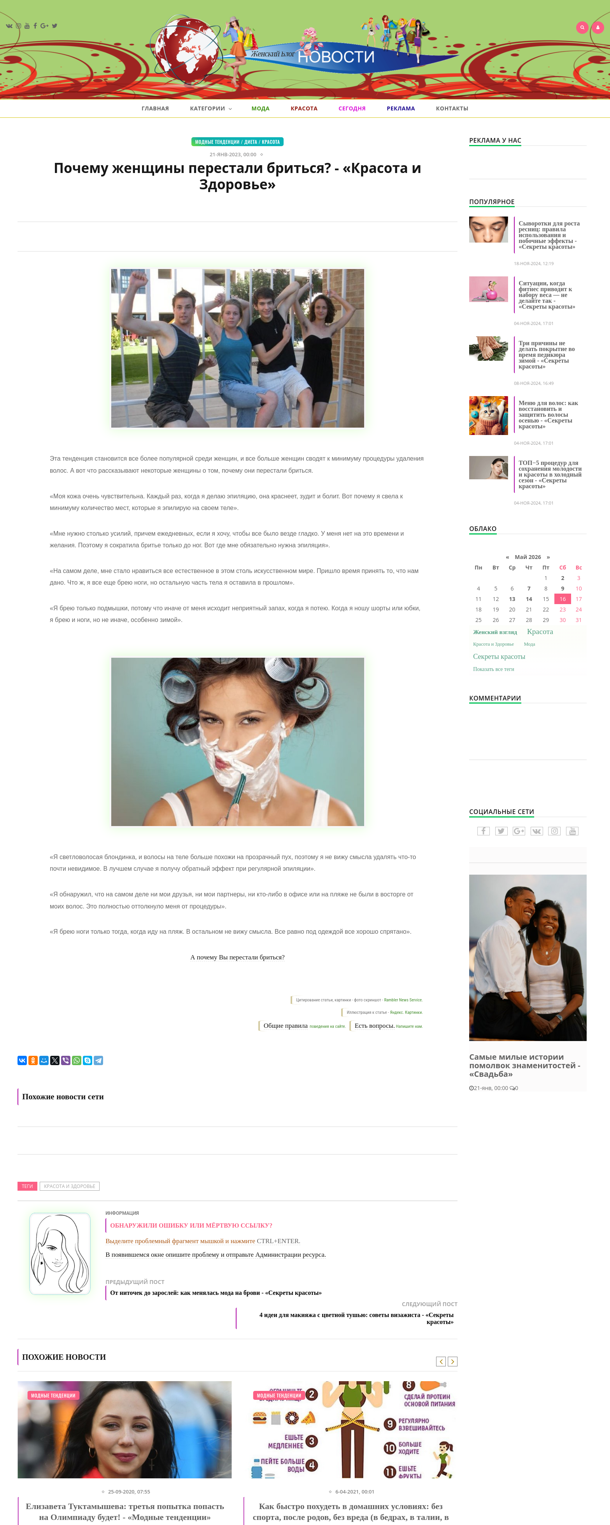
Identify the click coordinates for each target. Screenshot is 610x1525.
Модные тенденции (217, 141)
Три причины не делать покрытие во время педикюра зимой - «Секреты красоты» (547, 355)
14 (529, 599)
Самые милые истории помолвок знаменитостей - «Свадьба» (524, 1065)
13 (512, 599)
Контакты (452, 108)
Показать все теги (493, 669)
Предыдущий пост (215, 1292)
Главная (155, 108)
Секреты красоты (499, 656)
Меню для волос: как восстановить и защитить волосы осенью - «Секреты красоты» (548, 415)
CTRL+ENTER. (278, 1241)
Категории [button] (211, 108)
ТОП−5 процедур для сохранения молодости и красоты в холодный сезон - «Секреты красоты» (550, 474)
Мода (260, 108)
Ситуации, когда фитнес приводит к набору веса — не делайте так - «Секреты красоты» (547, 295)
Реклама (401, 108)
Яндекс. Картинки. (406, 1012)
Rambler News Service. (403, 1000)
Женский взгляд (495, 632)
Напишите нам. (409, 1026)
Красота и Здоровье (69, 1186)
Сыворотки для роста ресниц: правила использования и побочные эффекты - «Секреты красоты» (549, 235)
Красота (304, 108)
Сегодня (352, 108)
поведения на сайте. (327, 1026)
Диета (250, 141)
